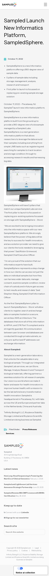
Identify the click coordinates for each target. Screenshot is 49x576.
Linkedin (25, 512)
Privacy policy (12, 550)
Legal (37, 548)
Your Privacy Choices (33, 568)
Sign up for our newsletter (17, 518)
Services (10, 433)
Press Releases (29, 429)
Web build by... (36, 550)
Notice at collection (25, 573)
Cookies (24, 550)
